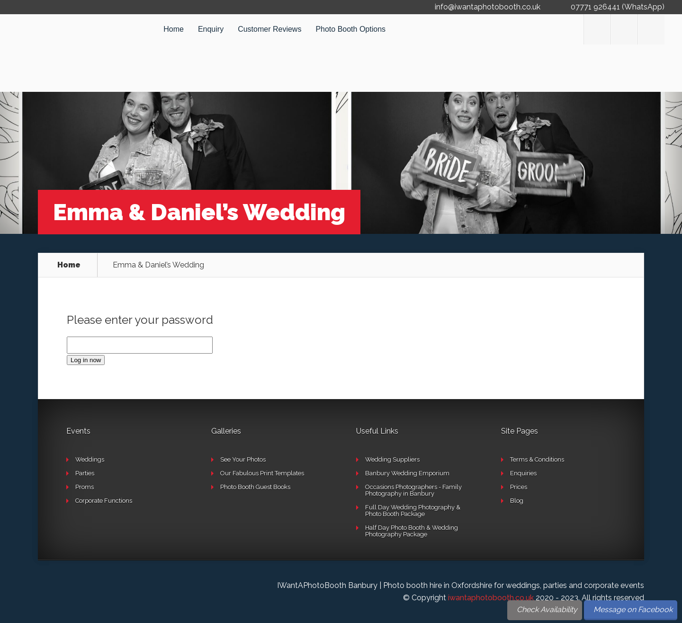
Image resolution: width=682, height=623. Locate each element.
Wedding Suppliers (392, 459)
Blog (516, 500)
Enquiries (523, 473)
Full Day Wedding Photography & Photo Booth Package (412, 510)
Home (173, 29)
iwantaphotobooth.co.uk (491, 597)
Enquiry (211, 29)
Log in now (86, 360)
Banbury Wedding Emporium (407, 473)
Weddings (89, 459)
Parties (84, 473)
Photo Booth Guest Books (255, 486)
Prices (518, 486)
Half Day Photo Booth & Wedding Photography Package (411, 531)
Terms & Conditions (537, 459)
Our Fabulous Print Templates (262, 473)
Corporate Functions (103, 500)
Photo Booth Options (350, 29)
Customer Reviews (269, 29)
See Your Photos (243, 459)
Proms (84, 486)
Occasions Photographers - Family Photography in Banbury (413, 490)
